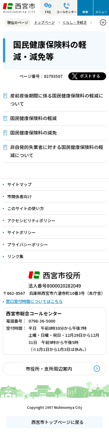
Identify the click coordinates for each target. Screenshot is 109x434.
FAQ (48, 12)
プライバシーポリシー (27, 244)
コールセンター (66, 12)
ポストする (90, 76)
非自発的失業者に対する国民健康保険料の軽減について (56, 151)
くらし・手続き (74, 22)
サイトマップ (19, 184)
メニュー (101, 12)
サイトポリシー (21, 232)
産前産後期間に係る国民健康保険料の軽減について (56, 99)
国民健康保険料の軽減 (33, 118)
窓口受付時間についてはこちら (34, 301)
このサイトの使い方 (25, 208)
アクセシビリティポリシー (31, 220)
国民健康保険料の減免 (33, 132)
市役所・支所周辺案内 (49, 368)
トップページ (44, 22)
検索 (85, 12)
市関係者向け (19, 196)
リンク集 (15, 256)
